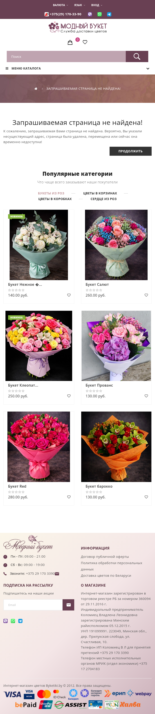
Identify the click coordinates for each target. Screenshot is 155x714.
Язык (79, 5)
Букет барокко (99, 486)
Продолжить (131, 151)
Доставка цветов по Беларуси (106, 575)
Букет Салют (97, 284)
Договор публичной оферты (105, 556)
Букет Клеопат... (23, 385)
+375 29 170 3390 (40, 573)
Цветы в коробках (55, 199)
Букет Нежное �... (25, 284)
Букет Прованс (99, 385)
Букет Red (17, 486)
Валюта (60, 5)
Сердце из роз (104, 199)
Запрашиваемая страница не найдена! (83, 88)
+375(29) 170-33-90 (65, 14)
